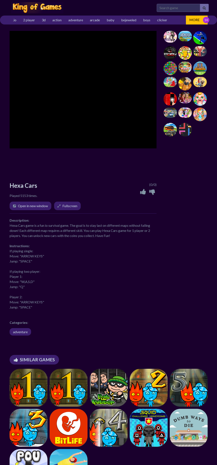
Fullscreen (69, 206)
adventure (20, 332)
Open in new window (33, 206)
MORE (194, 20)
